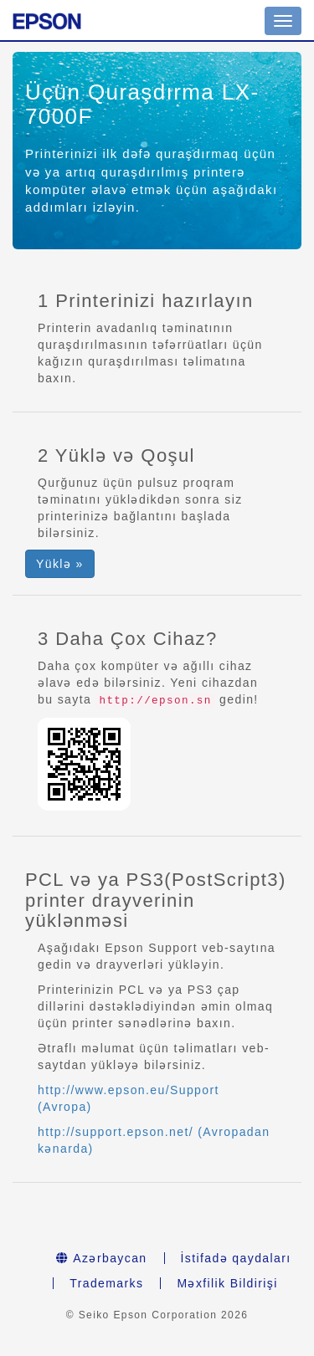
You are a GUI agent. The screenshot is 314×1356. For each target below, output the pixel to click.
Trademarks (106, 1283)
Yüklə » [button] (60, 564)
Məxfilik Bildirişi (227, 1283)
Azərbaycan (101, 1258)
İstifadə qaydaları (236, 1258)
